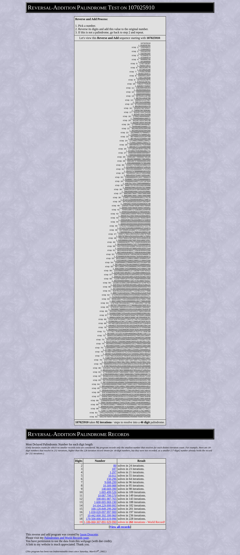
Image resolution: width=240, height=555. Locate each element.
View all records (120, 526)
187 (114, 468)
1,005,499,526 (107, 492)
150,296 (111, 478)
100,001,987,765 (106, 498)
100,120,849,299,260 (103, 508)
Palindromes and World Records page (66, 537)
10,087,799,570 (107, 495)
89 (114, 465)
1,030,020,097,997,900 (102, 512)
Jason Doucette (89, 534)
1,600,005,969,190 (105, 502)
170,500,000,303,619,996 (101, 518)
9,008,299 (110, 482)
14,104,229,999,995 (104, 505)
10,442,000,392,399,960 (102, 515)
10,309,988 (109, 485)
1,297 (113, 472)
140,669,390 (109, 488)
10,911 (112, 475)
